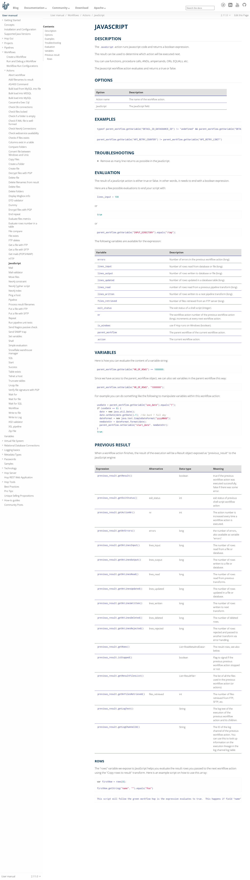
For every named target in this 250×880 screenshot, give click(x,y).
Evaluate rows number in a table (23, 225)
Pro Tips (8, 491)
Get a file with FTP (18, 245)
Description (50, 30)
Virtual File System (14, 441)
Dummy (13, 205)
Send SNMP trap (17, 332)
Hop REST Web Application (18, 477)
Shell (11, 341)
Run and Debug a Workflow (21, 61)
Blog (15, 8)
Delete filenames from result (24, 182)
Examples (49, 38)
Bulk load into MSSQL (20, 93)
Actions (10, 70)
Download (81, 8)
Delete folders (16, 191)
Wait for (13, 394)
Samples (8, 463)
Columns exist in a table (21, 142)
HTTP (11, 258)
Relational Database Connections (22, 445)
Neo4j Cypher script (19, 286)
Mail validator (16, 272)
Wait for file (15, 399)
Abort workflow (17, 75)
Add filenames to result (21, 79)
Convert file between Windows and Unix (20, 153)
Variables (9, 436)
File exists (14, 236)
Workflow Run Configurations (22, 66)
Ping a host (15, 295)
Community (59, 8)
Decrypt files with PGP (20, 173)
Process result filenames (22, 304)
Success (13, 367)
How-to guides (12, 500)
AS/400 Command (18, 84)
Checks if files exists (19, 137)
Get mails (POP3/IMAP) (21, 254)
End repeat (14, 214)
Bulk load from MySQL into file (25, 88)
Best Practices (11, 486)
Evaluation (50, 46)
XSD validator (16, 422)
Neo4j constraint (17, 281)
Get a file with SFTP (19, 249)
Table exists (15, 371)
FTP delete (14, 240)
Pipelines (9, 47)
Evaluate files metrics (20, 218)
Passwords (10, 459)
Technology (10, 468)
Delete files (14, 186)
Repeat (12, 318)
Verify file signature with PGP (24, 390)
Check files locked (18, 111)
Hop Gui (8, 38)
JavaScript (15, 263)
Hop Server (10, 473)
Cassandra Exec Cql (19, 102)
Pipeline (13, 299)
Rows (49, 59)
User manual (10, 15)
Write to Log (15, 417)
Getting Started (12, 20)
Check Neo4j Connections (22, 128)
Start (11, 362)
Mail (11, 267)
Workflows (9, 52)
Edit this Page (241, 15)
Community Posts (13, 504)
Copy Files (14, 159)
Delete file (14, 177)
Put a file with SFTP (19, 313)
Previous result (52, 55)
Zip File (12, 431)
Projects (8, 43)
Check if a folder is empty (22, 116)
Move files (14, 277)
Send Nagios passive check (23, 327)
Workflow (14, 408)
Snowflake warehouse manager (20, 351)
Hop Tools (9, 482)
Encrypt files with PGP (20, 209)
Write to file (15, 412)
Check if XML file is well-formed (21, 122)
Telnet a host (15, 376)
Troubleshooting (53, 42)
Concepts (9, 24)
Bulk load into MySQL (20, 98)
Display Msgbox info (19, 196)
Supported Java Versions (17, 34)
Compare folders (18, 147)
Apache (98, 8)
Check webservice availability (24, 133)
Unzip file (13, 385)
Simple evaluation (18, 345)
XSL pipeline (15, 426)
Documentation (34, 8)
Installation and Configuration (20, 29)
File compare (15, 231)
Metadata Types (12, 454)
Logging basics (12, 450)
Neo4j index (15, 290)
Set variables (15, 336)
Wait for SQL (15, 403)
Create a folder (17, 164)
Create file (14, 168)
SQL (11, 358)
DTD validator (16, 200)
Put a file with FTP (18, 309)
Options (49, 34)
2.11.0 (224, 15)
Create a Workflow (16, 57)
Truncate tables (17, 380)
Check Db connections (21, 107)
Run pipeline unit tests (20, 322)
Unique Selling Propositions (19, 495)
